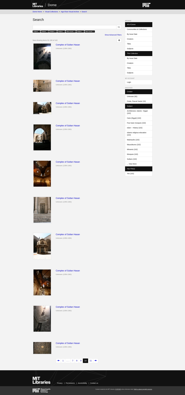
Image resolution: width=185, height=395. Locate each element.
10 (85, 361)
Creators (130, 39)
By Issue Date (132, 34)
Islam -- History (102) (134, 128)
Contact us (94, 383)
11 (91, 361)
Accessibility (82, 383)
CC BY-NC (118, 389)
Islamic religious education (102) (136, 134)
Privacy (60, 383)
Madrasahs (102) (133, 140)
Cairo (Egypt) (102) (134, 118)
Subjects (130, 49)
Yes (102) (130, 173)
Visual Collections (51, 12)
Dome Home (37, 12)
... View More (132, 164)
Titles (129, 44)
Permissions (70, 383)
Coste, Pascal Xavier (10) (136, 101)
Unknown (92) (132, 96)
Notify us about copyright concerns (143, 389)
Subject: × (36, 31)
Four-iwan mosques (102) (136, 123)
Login (129, 82)
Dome (52, 5)
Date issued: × (70, 31)
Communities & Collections (137, 29)
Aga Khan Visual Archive (70, 12)
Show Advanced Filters (113, 35)
